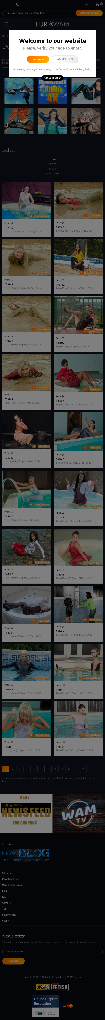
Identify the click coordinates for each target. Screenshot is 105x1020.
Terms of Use (65, 69)
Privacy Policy (84, 69)
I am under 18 (65, 59)
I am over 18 (38, 59)
